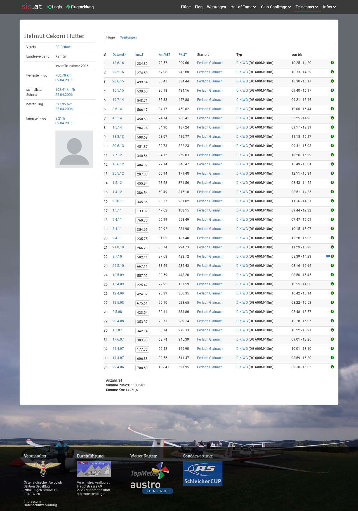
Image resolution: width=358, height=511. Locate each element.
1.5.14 (117, 127)
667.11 (142, 266)
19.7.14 (118, 100)
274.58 (142, 73)
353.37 (142, 322)
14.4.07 (118, 358)
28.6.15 (118, 81)
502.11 (142, 257)
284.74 (142, 128)
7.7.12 (117, 155)
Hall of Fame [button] (243, 7)
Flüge (185, 7)
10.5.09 (118, 275)
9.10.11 (118, 201)
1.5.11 (117, 210)
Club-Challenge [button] (276, 7)
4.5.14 (117, 118)
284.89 (142, 64)
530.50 (142, 91)
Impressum (32, 501)
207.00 (142, 174)
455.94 (142, 184)
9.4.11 (117, 220)
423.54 (142, 313)
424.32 (142, 294)
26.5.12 (118, 173)
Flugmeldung (80, 7)
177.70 (142, 349)
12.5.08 (118, 303)
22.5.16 (118, 72)
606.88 (142, 359)
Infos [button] (329, 7)
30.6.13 (118, 146)
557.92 (142, 276)
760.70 (142, 220)
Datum (119, 55)
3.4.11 (117, 229)
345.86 (142, 202)
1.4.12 (117, 192)
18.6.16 (118, 63)
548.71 (142, 101)
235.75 (142, 239)
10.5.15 (118, 90)
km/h (164, 55)
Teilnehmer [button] (307, 7)
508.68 (142, 137)
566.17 (142, 110)
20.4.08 (118, 321)
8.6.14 (117, 109)
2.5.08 (117, 312)
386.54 (142, 193)
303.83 (142, 340)
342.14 (142, 331)
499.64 (142, 82)
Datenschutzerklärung (40, 505)
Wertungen (216, 7)
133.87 (142, 211)
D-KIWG (242, 63)
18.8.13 (118, 137)
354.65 (142, 230)
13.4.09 (118, 284)
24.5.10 (118, 266)
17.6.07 (118, 339)
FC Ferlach (63, 47)
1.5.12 (117, 183)
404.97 (142, 165)
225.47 (142, 285)
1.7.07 (117, 330)
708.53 (142, 368)
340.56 (142, 156)
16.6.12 (118, 164)
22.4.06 (118, 367)
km (139, 55)
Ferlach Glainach (210, 63)
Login (54, 7)
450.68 (142, 119)
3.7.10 (117, 256)
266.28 (142, 248)
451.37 (142, 147)
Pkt (182, 55)
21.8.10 (118, 247)
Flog (198, 7)
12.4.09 (118, 293)
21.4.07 (118, 349)
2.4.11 (117, 238)
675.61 (142, 303)
